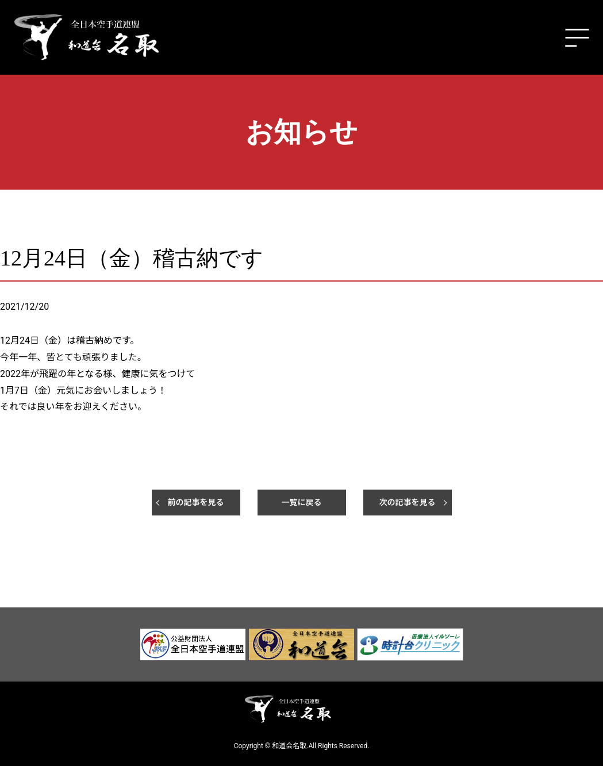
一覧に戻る (302, 502)
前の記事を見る (196, 502)
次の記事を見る (407, 502)
